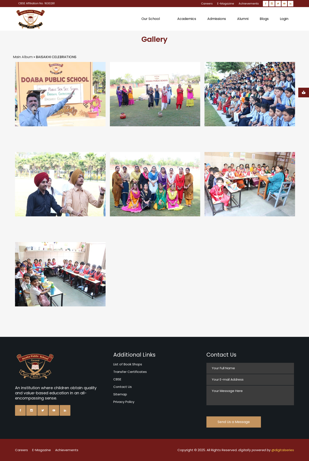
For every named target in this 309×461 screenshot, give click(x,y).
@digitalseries (282, 450)
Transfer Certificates (130, 371)
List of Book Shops (127, 364)
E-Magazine (225, 4)
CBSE (117, 379)
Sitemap (120, 394)
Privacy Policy (123, 401)
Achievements (249, 4)
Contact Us (122, 386)
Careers (207, 4)
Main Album (23, 56)
